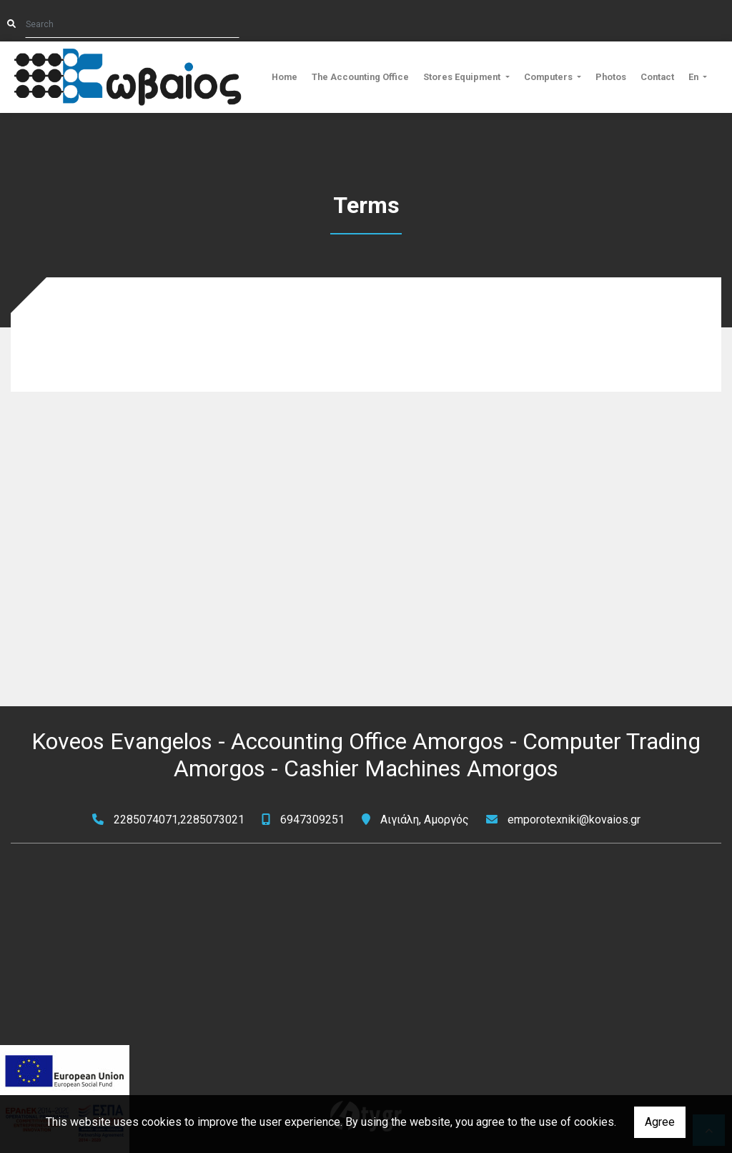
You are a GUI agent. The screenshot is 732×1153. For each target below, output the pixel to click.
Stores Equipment (463, 76)
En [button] (694, 76)
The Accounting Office (360, 76)
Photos (610, 76)
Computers (549, 76)
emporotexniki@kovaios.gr (574, 819)
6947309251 (312, 819)
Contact (657, 76)
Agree (660, 1122)
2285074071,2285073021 (179, 819)
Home (284, 76)
